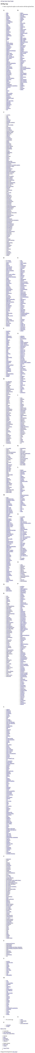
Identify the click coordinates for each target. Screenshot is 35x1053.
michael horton (9, 541)
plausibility (22, 637)
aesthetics (8, 34)
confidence (8, 216)
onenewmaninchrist (24, 576)
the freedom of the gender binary (13, 880)
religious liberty (9, 622)
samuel (7, 724)
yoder (21, 1019)
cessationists (9, 140)
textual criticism (9, 877)
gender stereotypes (24, 344)
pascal (21, 600)
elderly (21, 273)
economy (22, 268)
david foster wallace (10, 274)
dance (7, 264)
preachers (22, 667)
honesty (8, 425)
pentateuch (22, 611)
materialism (8, 520)
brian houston (23, 79)
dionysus (8, 303)
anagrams (8, 48)
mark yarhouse (9, 512)
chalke (7, 141)
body (21, 64)
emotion (22, 284)
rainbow (8, 599)
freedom (8, 366)
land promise (23, 471)
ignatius (22, 405)
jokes (7, 472)
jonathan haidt (9, 474)
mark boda (8, 507)
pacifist (22, 587)
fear (7, 346)
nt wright (22, 558)
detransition (8, 293)
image (21, 406)
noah (21, 546)
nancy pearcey (23, 521)
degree (7, 284)
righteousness (9, 653)
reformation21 (9, 611)
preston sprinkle (23, 674)
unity (7, 949)
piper (21, 632)
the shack (8, 890)
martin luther (9, 516)
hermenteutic (9, 410)
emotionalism (23, 285)
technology (8, 865)
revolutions (8, 647)
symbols (8, 849)
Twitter (5, 1045)
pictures (22, 631)
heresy (7, 406)
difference (8, 300)
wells (7, 988)
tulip (7, 933)
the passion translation (11, 886)
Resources (5, 1038)
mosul (7, 570)
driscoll (8, 324)
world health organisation (12, 1008)
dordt (7, 314)
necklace (22, 526)
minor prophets (9, 551)
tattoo (7, 860)
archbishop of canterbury (11, 85)
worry (7, 1010)
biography (22, 46)
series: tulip (8, 752)
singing (7, 778)
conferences (8, 211)
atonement (8, 97)
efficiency (22, 271)
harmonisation (9, 391)
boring (21, 72)
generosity (22, 347)
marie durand (9, 505)
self (7, 743)
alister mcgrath (9, 44)
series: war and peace (11, 753)
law (21, 475)
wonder (7, 1001)
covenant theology (10, 240)
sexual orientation (10, 763)
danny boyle (9, 269)
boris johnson (23, 73)
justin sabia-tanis (10, 489)
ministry (8, 549)
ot (20, 578)
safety (7, 717)
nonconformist (23, 550)
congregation (9, 218)
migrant (8, 545)
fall (7, 338)
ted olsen (8, 866)
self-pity (8, 747)
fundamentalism (9, 373)
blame (21, 54)
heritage (8, 407)
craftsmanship (9, 242)
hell (7, 404)
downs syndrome (10, 320)
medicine (8, 531)
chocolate (8, 156)
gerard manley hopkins (25, 362)
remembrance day (10, 627)
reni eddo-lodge (9, 628)
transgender (8, 921)
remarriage (8, 623)
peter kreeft (22, 621)
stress (7, 832)
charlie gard (8, 147)
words (7, 1004)
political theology (24, 644)
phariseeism (23, 624)
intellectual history (24, 426)
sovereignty (8, 806)
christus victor (9, 173)
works (7, 1006)
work (7, 1005)
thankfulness (9, 879)
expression (22, 329)
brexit (21, 78)
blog (21, 56)
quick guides (9, 590)
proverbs (22, 695)
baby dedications (24, 14)
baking (21, 18)
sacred (7, 714)
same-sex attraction (10, 723)
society (7, 796)
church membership (10, 182)
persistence (22, 617)
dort (7, 317)
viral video (8, 970)
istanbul (22, 441)
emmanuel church (24, 283)
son (7, 799)
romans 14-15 (9, 667)
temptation (8, 871)
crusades (8, 254)
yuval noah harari (24, 1023)
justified (8, 488)
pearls (21, 610)
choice (7, 157)
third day (8, 902)
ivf (21, 443)
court (7, 237)
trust (7, 930)
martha (7, 515)
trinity (7, 927)
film (7, 351)
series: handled (9, 749)
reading (8, 603)
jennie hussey (9, 458)
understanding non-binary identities (14, 947)
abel (7, 14)
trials (7, 926)
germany (22, 363)
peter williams (23, 622)
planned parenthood (24, 635)
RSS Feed (5, 1044)
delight (7, 285)
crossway (8, 251)
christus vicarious (10, 172)
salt (7, 718)
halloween (8, 385)
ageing (7, 38)
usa (7, 955)
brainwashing (23, 74)
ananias (8, 49)
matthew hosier (9, 525)
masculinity (8, 518)
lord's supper (23, 505)
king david (22, 460)
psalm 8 (22, 697)
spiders (7, 809)
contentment (9, 222)
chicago (8, 151)
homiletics (8, 422)
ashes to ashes (9, 93)
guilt (21, 390)
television (8, 869)
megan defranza (9, 534)
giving (21, 367)
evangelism (22, 315)
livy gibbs (22, 498)
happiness (8, 390)
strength (8, 831)
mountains (8, 574)
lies (21, 492)
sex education (9, 761)
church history (9, 178)
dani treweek (9, 266)
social (7, 789)
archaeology (9, 84)
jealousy (8, 455)
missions (8, 561)
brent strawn (23, 77)
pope (21, 650)
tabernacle (8, 859)
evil (21, 318)
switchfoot (8, 847)
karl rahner (22, 452)
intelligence (22, 428)
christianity (8, 163)
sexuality (8, 764)
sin (6, 777)
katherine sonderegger (25, 453)
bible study (22, 40)
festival (7, 348)
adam (7, 25)
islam (21, 439)
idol (21, 402)
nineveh (22, 545)
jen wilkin (8, 457)
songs (7, 803)
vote (7, 973)
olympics (22, 573)
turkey (7, 934)
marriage (8, 513)
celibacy (8, 136)
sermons (8, 756)
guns (21, 391)
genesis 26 (22, 351)
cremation (8, 249)
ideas (21, 400)
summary (8, 842)
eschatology (22, 303)
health (7, 399)
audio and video (9, 100)
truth (7, 931)
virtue (7, 971)
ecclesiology (23, 265)
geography (22, 360)
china (7, 155)
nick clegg (22, 543)
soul (7, 804)
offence (22, 569)
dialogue (8, 298)
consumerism (9, 221)
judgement (8, 479)
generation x (23, 346)
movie (7, 576)
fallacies (8, 339)
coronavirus (8, 233)
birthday (22, 49)
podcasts (22, 640)
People (11, 1)
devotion (8, 295)
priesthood (22, 679)
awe (7, 109)
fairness (8, 333)
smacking (8, 787)
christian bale (9, 161)
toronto (7, 914)
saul (7, 728)
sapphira (8, 727)
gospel (21, 380)
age (7, 36)
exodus (21, 323)
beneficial (22, 30)
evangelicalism (23, 314)
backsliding (22, 16)
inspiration (22, 425)
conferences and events (11, 212)
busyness (22, 88)
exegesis (22, 320)
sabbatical (8, 710)
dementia (8, 286)
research (8, 633)
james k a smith (9, 453)
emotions (22, 286)
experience (22, 327)
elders (21, 274)
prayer (21, 662)
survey (7, 846)
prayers (22, 666)
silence (7, 774)
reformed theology (10, 613)
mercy (7, 540)
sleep (7, 784)
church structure (9, 186)
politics (22, 645)
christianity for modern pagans (13, 165)
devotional (8, 296)
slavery (7, 783)
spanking (8, 808)
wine (7, 995)
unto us (7, 953)
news (21, 541)
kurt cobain (22, 464)
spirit (7, 811)
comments (8, 198)
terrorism (8, 875)
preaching (22, 669)
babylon (22, 15)
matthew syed (9, 526)
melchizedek (9, 535)
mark (7, 506)
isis (21, 438)
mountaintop (9, 575)
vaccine (8, 961)
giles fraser (22, 366)
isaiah (21, 436)
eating (21, 264)
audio (7, 99)
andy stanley (9, 58)
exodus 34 (22, 325)
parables (22, 595)
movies (7, 577)
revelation (8, 641)
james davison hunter (11, 452)
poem (21, 641)
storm (7, 824)
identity (22, 401)
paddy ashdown (23, 588)
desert (7, 291)
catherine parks (9, 132)
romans (7, 665)
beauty (21, 24)
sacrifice (8, 715)
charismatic (8, 145)
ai (6, 40)
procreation (22, 685)
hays (7, 395)
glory (21, 371)
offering (22, 571)
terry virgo (8, 876)
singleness (8, 779)
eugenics (22, 306)
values (7, 965)
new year (22, 535)
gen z (21, 339)
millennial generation (11, 546)
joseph (7, 476)
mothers (8, 572)
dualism (8, 325)
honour (7, 428)
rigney (7, 656)
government (23, 381)
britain (21, 83)
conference (8, 210)
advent (7, 30)
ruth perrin (8, 676)
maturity (8, 527)
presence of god (23, 672)
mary (7, 517)
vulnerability (9, 975)
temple (7, 870)
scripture (8, 735)
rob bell (8, 661)
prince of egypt (23, 680)
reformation (8, 609)
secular (7, 740)
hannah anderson (10, 389)
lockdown (22, 500)
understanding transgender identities (14, 948)
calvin (7, 118)
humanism (8, 435)
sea (7, 737)
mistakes (8, 562)
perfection (22, 612)
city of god (8, 192)
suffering (8, 839)
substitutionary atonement (12, 837)
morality (8, 567)
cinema (7, 188)
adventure (8, 31)
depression (8, 290)
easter (21, 261)
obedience (22, 566)
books (21, 70)
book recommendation (25, 68)
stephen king (9, 822)
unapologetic (9, 944)
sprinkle (8, 817)
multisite (8, 579)
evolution (22, 319)
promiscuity (22, 689)
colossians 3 (9, 196)
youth (21, 1022)
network (22, 530)
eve (21, 317)
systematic (8, 852)
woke (7, 999)
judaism (8, 478)
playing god (23, 639)
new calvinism (23, 531)
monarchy (8, 565)
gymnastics (22, 392)
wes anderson (9, 990)
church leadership (10, 180)
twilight (8, 935)
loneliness (22, 503)
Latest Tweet (6, 1048)
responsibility (9, 637)
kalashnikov (23, 448)
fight (7, 349)
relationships (9, 619)
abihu (7, 15)
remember (8, 624)
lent (21, 482)
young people (23, 1020)
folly (7, 358)
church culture (9, 177)
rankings (8, 601)
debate (7, 279)
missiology (8, 556)
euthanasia (22, 310)
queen (7, 587)
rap (7, 602)
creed (7, 247)
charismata (8, 143)
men (7, 537)
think (7, 897)
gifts (21, 365)
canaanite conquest (10, 122)
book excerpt (23, 67)
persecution (22, 615)
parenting (22, 596)
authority (8, 105)
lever (21, 483)
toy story (8, 917)
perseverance (23, 616)
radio (7, 598)
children (8, 153)
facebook (8, 331)
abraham (8, 18)
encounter (22, 288)
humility (8, 439)
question (8, 588)
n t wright (22, 516)
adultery (8, 29)
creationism (8, 245)
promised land (23, 690)
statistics (8, 819)
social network (9, 794)
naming (22, 520)
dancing (8, 265)
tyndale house (9, 938)
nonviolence (23, 551)
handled (8, 386)
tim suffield (8, 909)
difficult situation (10, 301)
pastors (21, 605)
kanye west (22, 450)
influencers (22, 421)
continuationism (9, 225)
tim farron (8, 906)
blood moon (23, 60)
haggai (7, 384)
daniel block (9, 268)
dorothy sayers (9, 315)
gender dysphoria (24, 342)
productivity (23, 686)
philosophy (22, 630)
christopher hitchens (10, 171)
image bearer (23, 407)
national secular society (25, 523)
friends (7, 367)
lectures (22, 478)
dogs (7, 311)
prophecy (22, 691)
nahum (21, 519)
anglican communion (11, 63)
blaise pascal (23, 53)
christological (9, 168)
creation (8, 243)
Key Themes (6, 1039)
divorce (8, 309)
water (7, 981)
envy (21, 298)
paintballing (23, 592)
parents (21, 597)
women (7, 1000)
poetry (21, 642)
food (7, 360)
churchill (8, 187)
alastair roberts (9, 43)
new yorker (22, 539)
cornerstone (8, 232)
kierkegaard (23, 459)
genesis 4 (22, 355)
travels (7, 925)
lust (21, 510)
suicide (7, 841)
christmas (8, 167)
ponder (21, 649)
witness (8, 998)
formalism (8, 362)
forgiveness (8, 361)
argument (8, 87)
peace (21, 609)
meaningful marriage (11, 530)
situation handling (10, 781)
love (21, 507)
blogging (22, 58)
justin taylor (8, 491)
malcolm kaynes (9, 498)
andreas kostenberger (11, 50)
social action (9, 792)
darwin (7, 271)
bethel (21, 34)
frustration (8, 370)
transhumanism (9, 922)
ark (7, 88)
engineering (23, 293)
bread (21, 75)
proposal (22, 694)
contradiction (9, 227)
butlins (21, 89)
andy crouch (9, 55)
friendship (8, 368)
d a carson (8, 260)
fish (7, 355)
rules (7, 673)
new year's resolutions (25, 536)
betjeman (22, 35)
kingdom (22, 462)
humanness (8, 438)
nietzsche (22, 544)
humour (8, 440)
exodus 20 (22, 324)
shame (7, 767)
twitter (7, 936)
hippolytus (8, 415)
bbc (21, 21)
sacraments (8, 713)
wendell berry (9, 989)
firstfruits (8, 353)
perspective (22, 620)
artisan (7, 90)
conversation (9, 228)
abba (7, 13)
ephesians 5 (22, 299)
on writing (22, 574)
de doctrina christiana (11, 276)
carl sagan (8, 128)
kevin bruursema (24, 458)
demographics (9, 289)
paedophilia (22, 590)
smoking (8, 788)
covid (7, 241)
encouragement (23, 289)
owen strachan (23, 581)
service (7, 757)
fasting (7, 342)
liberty (21, 491)
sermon (7, 754)
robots (7, 662)
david (7, 273)
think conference (10, 899)
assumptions (9, 94)
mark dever (8, 508)
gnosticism (22, 373)
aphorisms (8, 72)
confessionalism (9, 215)
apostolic (8, 77)
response (8, 636)
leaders (21, 476)
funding (8, 375)
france (7, 363)
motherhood (9, 571)
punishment (22, 702)
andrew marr (9, 53)
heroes (7, 411)
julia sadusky (9, 483)
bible (21, 36)
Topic (9, 1)
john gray (8, 467)
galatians (22, 336)
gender (21, 341)
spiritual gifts (9, 812)
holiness (8, 419)
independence (23, 415)
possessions (22, 654)
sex (7, 759)
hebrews (8, 402)
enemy (21, 290)
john (7, 463)
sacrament (8, 712)
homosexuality (9, 424)
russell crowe (9, 675)
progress (22, 687)
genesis (22, 348)
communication (9, 201)
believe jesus (23, 29)
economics (22, 266)
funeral (7, 376)
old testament (23, 572)
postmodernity (23, 659)
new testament (23, 534)
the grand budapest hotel (11, 882)
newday (22, 540)
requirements (9, 632)
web (7, 985)
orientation (22, 577)
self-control (8, 744)
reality (7, 604)
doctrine (8, 310)
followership (9, 357)
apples (7, 80)
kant (21, 449)
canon (7, 123)
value (7, 963)
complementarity (10, 207)
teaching (8, 864)
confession (8, 213)
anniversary (8, 64)
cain (7, 116)
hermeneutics (9, 409)
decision (8, 281)
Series (6, 1)
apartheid (8, 70)
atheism (8, 95)
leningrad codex (23, 481)
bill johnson (23, 45)
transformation (9, 920)
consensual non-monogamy (12, 220)
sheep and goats (9, 771)
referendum (8, 607)
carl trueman (9, 129)
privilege (22, 682)
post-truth (22, 655)
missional (8, 559)
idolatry (22, 404)
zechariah (8, 1025)
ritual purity (8, 660)
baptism (22, 19)
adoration (8, 28)
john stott (8, 471)
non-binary (22, 548)
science (7, 732)
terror (7, 874)
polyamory (22, 647)
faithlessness (9, 337)
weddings (8, 986)
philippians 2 (23, 627)
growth (21, 387)
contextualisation (10, 223)
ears (21, 260)
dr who (7, 322)
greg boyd (22, 385)
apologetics (8, 74)
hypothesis (8, 443)
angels (7, 59)
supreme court (9, 843)
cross (7, 250)
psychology (22, 700)
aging (7, 39)
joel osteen (8, 462)
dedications (8, 283)
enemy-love (23, 291)
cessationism (9, 138)
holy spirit (8, 421)
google (21, 377)
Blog (4, 1037)
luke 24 (22, 508)
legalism (22, 480)
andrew (7, 51)
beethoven (22, 26)
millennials (8, 547)
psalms (21, 699)
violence (8, 968)
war (7, 980)
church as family (10, 176)
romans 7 (8, 668)
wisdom (8, 996)
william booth (9, 993)
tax (7, 861)
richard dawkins (9, 650)
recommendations (10, 606)
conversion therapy (10, 231)
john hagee (8, 468)
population (22, 652)
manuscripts (9, 503)
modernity (8, 564)
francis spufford (9, 365)
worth (7, 1013)
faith (7, 334)
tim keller (8, 907)
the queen (8, 887)
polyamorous (23, 646)
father (7, 343)
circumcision (9, 190)
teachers (8, 862)
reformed (8, 612)
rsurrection (8, 672)
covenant (8, 238)
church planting (9, 183)
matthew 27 (8, 522)
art (6, 89)
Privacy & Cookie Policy (9, 1033)
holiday (7, 417)
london (21, 502)
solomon (8, 798)
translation (8, 924)
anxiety (7, 69)
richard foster (9, 651)
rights (7, 655)
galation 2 (22, 337)
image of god (23, 409)
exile (21, 322)
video (7, 967)
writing (7, 1014)
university (8, 950)
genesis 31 (22, 353)
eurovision (22, 309)
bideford (22, 43)
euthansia (22, 311)
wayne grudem (9, 983)
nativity (22, 525)
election (22, 276)
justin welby (9, 492)
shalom (7, 766)
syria (7, 851)
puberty (22, 701)
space (7, 807)
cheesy (7, 150)
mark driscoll (9, 510)
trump (7, 929)
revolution (8, 646)
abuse (7, 19)
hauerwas (8, 394)
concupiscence (9, 208)
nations (21, 524)
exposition (22, 328)
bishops (22, 50)
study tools (8, 834)
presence (22, 671)
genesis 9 (22, 356)
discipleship (8, 305)
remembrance (9, 626)
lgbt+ (21, 488)
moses (7, 569)
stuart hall (8, 833)
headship (8, 396)
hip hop (8, 414)
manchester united (10, 500)
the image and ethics (10, 884)
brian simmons (23, 82)
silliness (8, 776)
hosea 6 (8, 430)
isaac (21, 435)
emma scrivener (23, 281)
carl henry (8, 127)
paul (21, 607)
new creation (23, 533)
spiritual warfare (9, 813)
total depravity (9, 915)
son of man (8, 801)
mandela (8, 501)
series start (8, 748)
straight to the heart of (11, 829)
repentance (8, 629)
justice (7, 486)
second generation (10, 739)
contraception (9, 226)
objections (22, 568)
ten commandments (10, 872)
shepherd (8, 772)
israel (21, 440)
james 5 (8, 450)
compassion (8, 205)
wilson (7, 994)
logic (21, 501)
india (21, 416)
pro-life (22, 684)
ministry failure (9, 550)
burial (21, 87)
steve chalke (9, 823)
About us (5, 1041)
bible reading (23, 39)
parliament (22, 599)
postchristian (23, 656)
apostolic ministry (10, 78)
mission (8, 557)
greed (21, 383)
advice (7, 33)
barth (21, 20)
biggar (21, 44)
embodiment (23, 279)
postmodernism (23, 657)
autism (7, 107)
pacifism (22, 586)
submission (8, 836)
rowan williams (9, 671)
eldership (22, 275)
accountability (9, 21)
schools (8, 730)
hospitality (8, 431)
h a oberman (9, 381)
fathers (7, 344)
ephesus (22, 300)
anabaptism (8, 46)
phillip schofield (24, 629)
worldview (8, 1009)
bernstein (22, 31)
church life (8, 181)
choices (8, 158)
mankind (8, 502)
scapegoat (8, 729)
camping (8, 121)
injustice (22, 424)
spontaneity (8, 814)
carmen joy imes (10, 131)
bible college (23, 38)
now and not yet (23, 555)
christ (7, 160)
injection (22, 422)
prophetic (22, 692)
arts (7, 92)
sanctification (9, 725)
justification (8, 487)
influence (22, 420)
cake (7, 117)
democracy (8, 288)
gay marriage (23, 338)
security (8, 742)
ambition (8, 45)
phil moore (22, 625)
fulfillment (8, 371)
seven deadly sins (10, 758)
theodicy (8, 891)
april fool (8, 82)
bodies (21, 63)
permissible (22, 614)
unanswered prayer (10, 943)
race (7, 596)
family (7, 341)
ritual (7, 658)
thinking (8, 901)
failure (7, 332)
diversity (8, 308)
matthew (8, 521)
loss (21, 506)
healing (7, 397)
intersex (22, 430)
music (7, 581)
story (7, 827)
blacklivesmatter (24, 51)
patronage (22, 606)
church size (8, 185)
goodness (22, 376)
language (22, 472)
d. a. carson (8, 261)
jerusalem (8, 459)
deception (8, 280)
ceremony (8, 137)
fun (7, 372)
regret (7, 616)
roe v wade (8, 663)
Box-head (15, 1051)
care (7, 126)
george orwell (23, 361)
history (7, 416)
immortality (22, 410)
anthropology (9, 67)
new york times (23, 538)
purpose (22, 704)
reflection (8, 608)
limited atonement (24, 495)
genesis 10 (22, 349)
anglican (8, 61)
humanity (8, 436)
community (8, 203)
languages (22, 473)
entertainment (23, 294)
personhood (22, 619)
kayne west (22, 455)
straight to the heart (10, 828)
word (7, 1003)
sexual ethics (9, 762)
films (7, 352)
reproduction (9, 631)
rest (7, 638)
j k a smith (8, 448)
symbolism (8, 848)
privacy (22, 681)
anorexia (8, 65)
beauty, (21, 25)
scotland (8, 733)
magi (7, 497)
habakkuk (8, 382)
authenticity (8, 104)
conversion (8, 230)
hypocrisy (8, 441)
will (7, 991)
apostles (8, 75)
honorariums (9, 426)
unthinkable (8, 952)
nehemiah (22, 528)
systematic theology (10, 853)
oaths (21, 564)
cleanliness (8, 195)
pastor (21, 601)
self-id (7, 745)
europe (21, 308)
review (7, 642)
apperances (8, 79)
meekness (8, 532)
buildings (22, 85)
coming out (8, 197)
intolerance (22, 433)
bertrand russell (23, 33)
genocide (22, 358)
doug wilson (9, 319)
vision (7, 972)
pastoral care (23, 602)
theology (8, 892)
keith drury (22, 457)
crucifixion (8, 252)
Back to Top (3, 1028)
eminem (22, 280)
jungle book (8, 484)
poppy (21, 651)
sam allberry (9, 720)
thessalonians (9, 896)
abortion (8, 16)
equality (22, 301)
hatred (7, 392)
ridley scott (8, 652)
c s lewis (8, 114)
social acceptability (10, 791)
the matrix (8, 885)
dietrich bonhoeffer (10, 299)
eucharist (22, 305)
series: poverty (9, 751)
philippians (22, 626)
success (8, 838)
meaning (8, 528)
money (7, 566)
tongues (8, 912)
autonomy (8, 108)
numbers (22, 559)
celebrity (8, 135)
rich (7, 648)
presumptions (23, 675)
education (22, 270)
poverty (22, 660)
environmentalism (24, 296)
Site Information (7, 1032)
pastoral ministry (24, 604)
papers (21, 593)
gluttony (22, 372)
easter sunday (23, 263)
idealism (22, 399)
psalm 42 (22, 696)
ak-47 (7, 41)
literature (22, 496)
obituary (22, 567)
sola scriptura (9, 797)
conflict (8, 217)
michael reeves (9, 542)
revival (7, 645)
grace (21, 382)
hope (7, 429)
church (7, 175)
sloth (7, 786)
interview (22, 431)
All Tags (2, 1)
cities (7, 191)
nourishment (23, 554)
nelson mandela (23, 529)
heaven (7, 400)
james (7, 449)
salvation (8, 719)
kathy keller (22, 454)
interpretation (23, 429)
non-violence (23, 549)
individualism (23, 417)
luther (21, 511)
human (7, 434)
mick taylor (8, 544)
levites (21, 485)
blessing (22, 55)
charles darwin (9, 146)
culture (7, 255)
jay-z (7, 454)
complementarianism (11, 206)
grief (21, 386)
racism (7, 597)
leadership (22, 477)
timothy (8, 910)
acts (7, 24)
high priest (8, 412)
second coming (9, 738)
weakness (8, 984)
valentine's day (9, 962)
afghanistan (8, 35)
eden (21, 269)
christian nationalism (11, 162)
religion (8, 621)
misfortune (8, 555)
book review (23, 69)
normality (22, 553)
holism (7, 420)
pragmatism (23, 661)
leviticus (22, 486)
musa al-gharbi (9, 580)
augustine (8, 102)
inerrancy (22, 419)
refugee (8, 614)
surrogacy (8, 844)
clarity (7, 193)
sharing (7, 768)
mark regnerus (9, 511)
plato (21, 636)
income (22, 414)
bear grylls (22, 23)
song (7, 802)
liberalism (22, 490)
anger (7, 60)
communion (8, 202)
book (21, 65)
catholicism (8, 133)
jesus (7, 460)
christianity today (10, 166)
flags (7, 356)
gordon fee (22, 378)
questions (8, 589)
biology (22, 48)
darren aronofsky (10, 270)
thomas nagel (9, 905)
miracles (8, 554)
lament (21, 470)
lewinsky (22, 487)
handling (8, 387)
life (21, 493)
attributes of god (9, 98)
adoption (8, 26)
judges (7, 481)
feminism (8, 347)
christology (8, 170)
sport (7, 816)
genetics (22, 357)
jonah (7, 473)
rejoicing (8, 617)
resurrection (8, 639)
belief (21, 28)
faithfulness (8, 336)
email (21, 278)
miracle (8, 552)
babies (21, 13)
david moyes (9, 275)
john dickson (9, 464)
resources (8, 634)
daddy (7, 263)
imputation (22, 411)
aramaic (8, 83)
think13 (8, 900)
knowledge (22, 463)
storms (7, 826)
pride (21, 677)
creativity (8, 246)
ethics (21, 304)
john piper (8, 469)
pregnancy (22, 670)
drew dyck (8, 323)
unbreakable (9, 945)
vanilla (7, 966)
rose (7, 670)
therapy (7, 894)
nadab (21, 518)
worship (8, 1011)
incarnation (22, 412)
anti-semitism (9, 68)
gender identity (23, 343)
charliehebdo (9, 148)
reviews (8, 643)
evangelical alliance (24, 313)
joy (6, 477)
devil (7, 294)
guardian (22, 388)
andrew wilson (9, 54)
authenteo (8, 103)
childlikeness (9, 152)
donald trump (9, 313)
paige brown (23, 591)
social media (9, 793)
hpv (7, 433)
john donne (8, 466)
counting (8, 235)
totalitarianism (9, 916)
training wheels (9, 919)
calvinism (8, 119)
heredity (8, 405)
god (21, 375)
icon (21, 397)
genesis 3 (22, 352)
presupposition (23, 676)
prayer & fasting (24, 664)
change (7, 142)
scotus (7, 734)
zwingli (8, 1026)
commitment (9, 200)
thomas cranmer (9, 904)
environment (23, 295)
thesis (7, 895)
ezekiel (21, 330)
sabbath (8, 709)
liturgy (21, 497)
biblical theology (24, 41)
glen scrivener (23, 370)
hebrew (7, 401)
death (7, 278)
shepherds (8, 773)
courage (8, 236)
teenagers (8, 867)
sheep (7, 769)
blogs (21, 59)
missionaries (9, 560)
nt (20, 556)
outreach (22, 579)
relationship (8, 618)
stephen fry (8, 821)
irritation (22, 434)
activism (8, 23)
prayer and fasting (24, 665)
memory (8, 536)
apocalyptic (8, 73)
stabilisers (8, 818)
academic (8, 20)
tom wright (8, 911)
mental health (9, 539)
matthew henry (9, 523)
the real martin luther (11, 889)
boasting (22, 61)
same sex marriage (10, 722)
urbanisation (9, 954)
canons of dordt (9, 124)
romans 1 (8, 666)
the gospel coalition (10, 881)
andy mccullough (10, 56)
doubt (7, 318)
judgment (8, 482)
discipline (8, 306)
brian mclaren (23, 80)
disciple (8, 304)
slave (7, 782)
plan (21, 634)
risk (7, 657)
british (21, 84)
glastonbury (22, 368)
